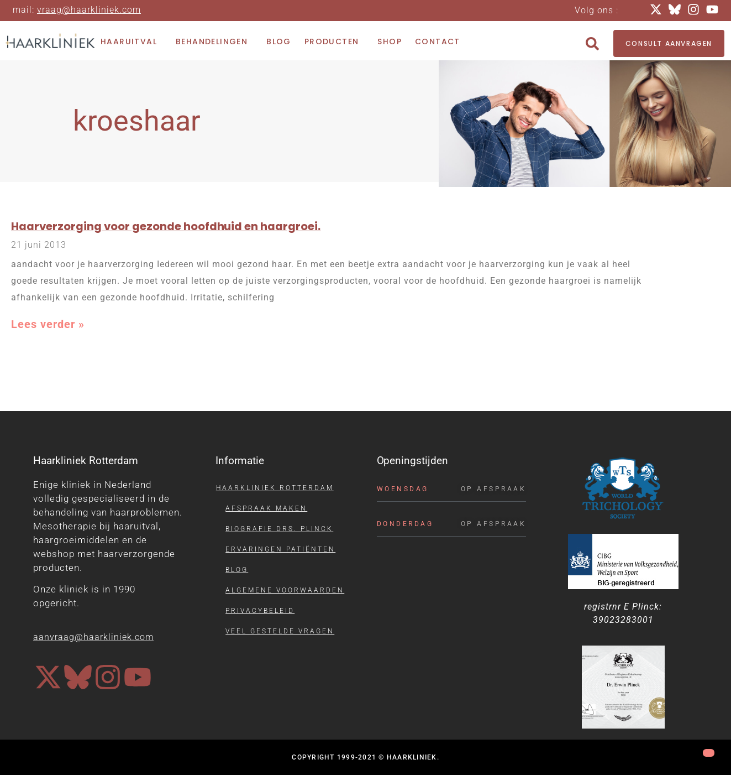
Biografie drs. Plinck (279, 529)
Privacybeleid (259, 611)
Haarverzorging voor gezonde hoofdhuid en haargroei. (165, 226)
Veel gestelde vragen (279, 631)
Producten (334, 42)
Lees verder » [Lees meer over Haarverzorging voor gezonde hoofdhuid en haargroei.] (48, 324)
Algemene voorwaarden (284, 590)
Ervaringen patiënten (280, 549)
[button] (592, 44)
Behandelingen (214, 42)
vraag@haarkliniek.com (89, 9)
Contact (437, 41)
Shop (389, 41)
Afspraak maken (266, 508)
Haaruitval (131, 42)
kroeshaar (137, 121)
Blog (278, 41)
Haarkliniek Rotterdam (275, 488)
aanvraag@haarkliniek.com (93, 637)
